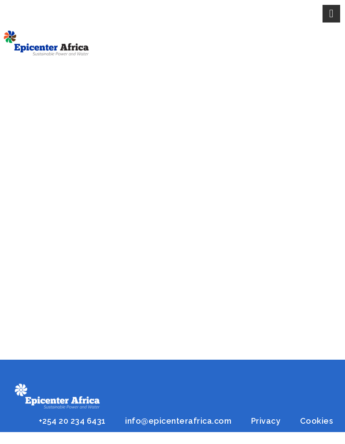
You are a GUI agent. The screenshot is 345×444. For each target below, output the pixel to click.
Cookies (317, 420)
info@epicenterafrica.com (178, 420)
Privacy (266, 420)
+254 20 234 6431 (72, 420)
